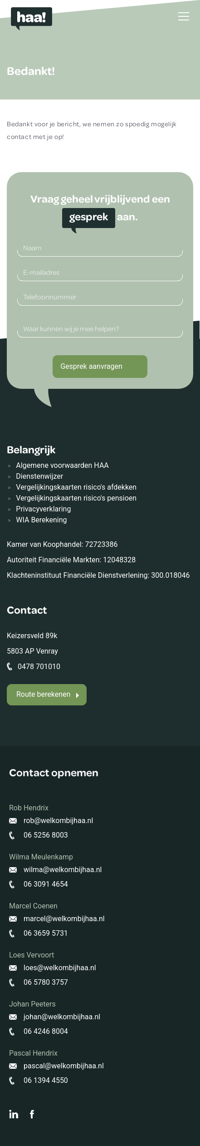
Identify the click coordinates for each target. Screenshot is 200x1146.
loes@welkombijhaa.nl (60, 967)
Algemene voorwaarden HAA (62, 465)
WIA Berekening (41, 520)
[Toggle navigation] (184, 16)
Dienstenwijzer (39, 476)
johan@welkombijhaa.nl (62, 1016)
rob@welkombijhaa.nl (58, 820)
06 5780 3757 (46, 982)
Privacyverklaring (43, 509)
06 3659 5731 (46, 933)
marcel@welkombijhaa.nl (64, 918)
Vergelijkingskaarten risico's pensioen (76, 498)
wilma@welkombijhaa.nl (63, 869)
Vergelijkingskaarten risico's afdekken (76, 487)
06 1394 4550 (46, 1080)
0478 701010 (39, 666)
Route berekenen (43, 694)
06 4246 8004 (46, 1031)
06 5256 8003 (46, 835)
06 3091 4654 (46, 884)
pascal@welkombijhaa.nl (64, 1066)
